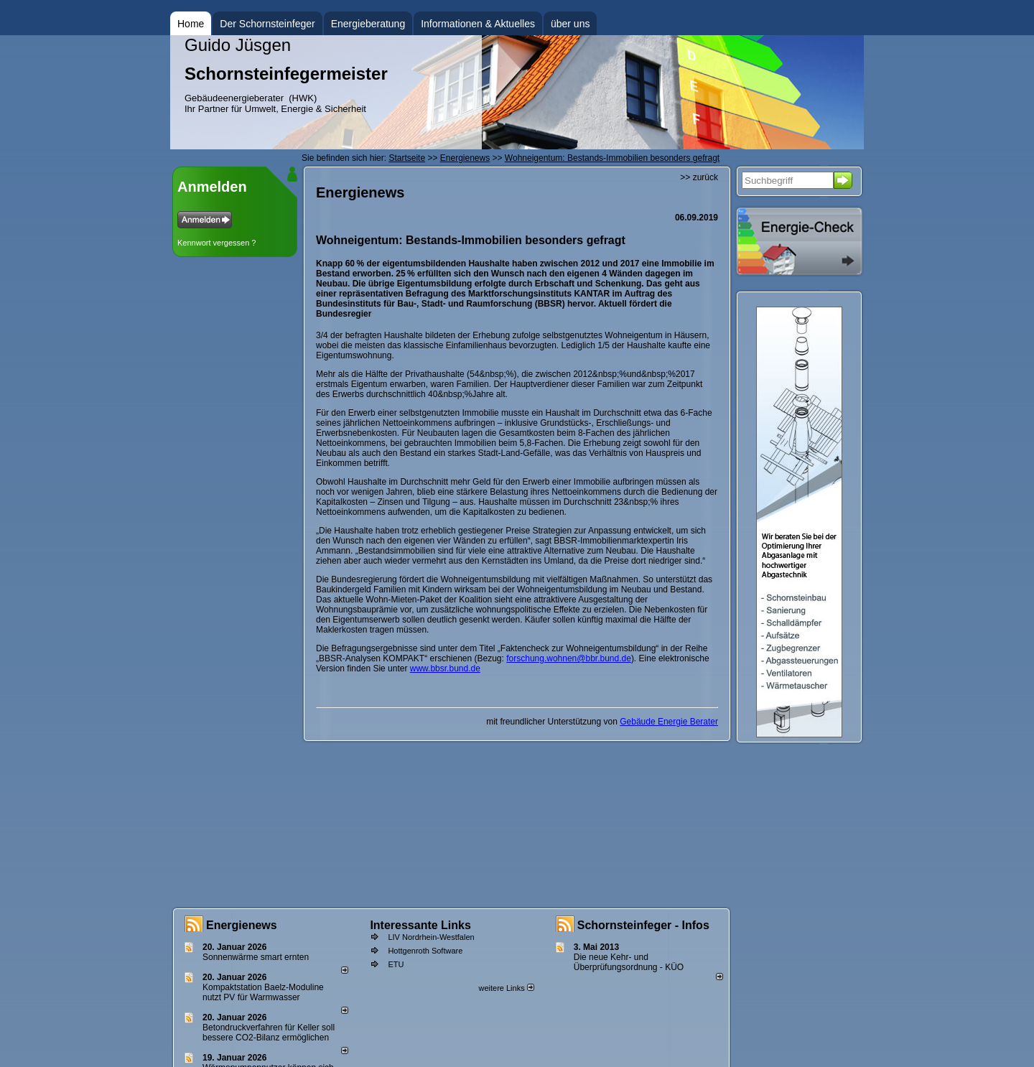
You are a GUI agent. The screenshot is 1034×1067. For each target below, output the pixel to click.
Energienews (241, 925)
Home (190, 23)
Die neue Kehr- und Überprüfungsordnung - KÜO (629, 962)
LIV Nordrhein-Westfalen (431, 937)
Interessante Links (420, 925)
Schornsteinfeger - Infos (643, 925)
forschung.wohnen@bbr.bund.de (568, 658)
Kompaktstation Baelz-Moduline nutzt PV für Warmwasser (263, 992)
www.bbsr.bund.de (445, 668)
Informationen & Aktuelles (478, 23)
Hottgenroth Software (425, 950)
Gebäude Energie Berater (669, 722)
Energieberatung (368, 23)
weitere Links (506, 988)
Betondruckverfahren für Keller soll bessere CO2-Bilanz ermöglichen (268, 1032)
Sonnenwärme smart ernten (255, 957)
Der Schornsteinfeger (267, 23)
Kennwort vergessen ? (216, 242)
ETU (396, 964)
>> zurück (699, 177)
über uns (570, 23)
